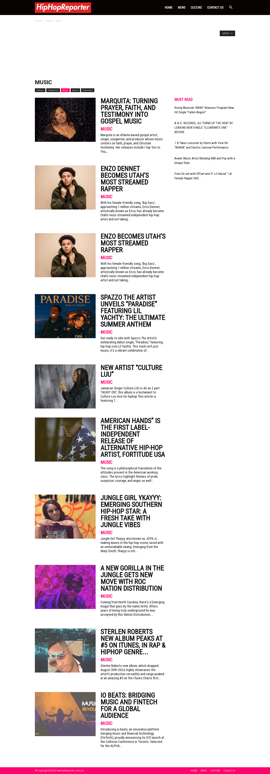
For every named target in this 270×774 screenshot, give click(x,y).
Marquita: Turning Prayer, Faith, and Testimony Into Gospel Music (129, 111)
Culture (40, 90)
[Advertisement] (135, 51)
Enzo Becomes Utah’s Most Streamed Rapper (132, 243)
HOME (168, 7)
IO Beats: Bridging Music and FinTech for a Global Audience (128, 705)
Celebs (48, 20)
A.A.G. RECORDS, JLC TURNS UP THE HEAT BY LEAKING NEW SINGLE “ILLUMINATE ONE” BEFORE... (203, 127)
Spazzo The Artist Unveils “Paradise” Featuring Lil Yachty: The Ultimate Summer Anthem (132, 311)
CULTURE (196, 7)
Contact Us (215, 7)
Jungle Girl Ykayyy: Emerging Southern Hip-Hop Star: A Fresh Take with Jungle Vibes (131, 511)
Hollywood (53, 90)
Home (38, 20)
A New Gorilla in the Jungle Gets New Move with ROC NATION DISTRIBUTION (132, 578)
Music (65, 90)
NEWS (181, 7)
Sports (75, 90)
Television (87, 90)
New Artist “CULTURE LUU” (131, 371)
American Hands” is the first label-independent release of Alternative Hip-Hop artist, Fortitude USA (132, 438)
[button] (230, 8)
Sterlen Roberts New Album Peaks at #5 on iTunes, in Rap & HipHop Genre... (132, 642)
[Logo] (63, 7)
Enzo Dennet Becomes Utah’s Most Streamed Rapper (124, 179)
